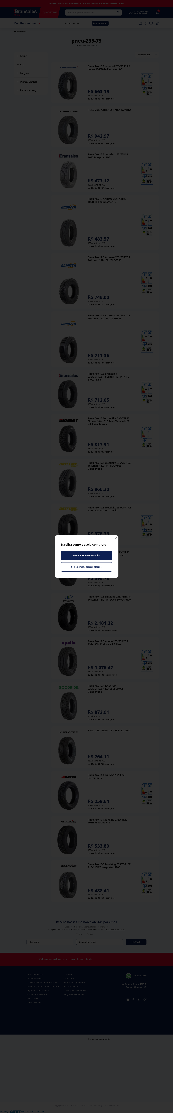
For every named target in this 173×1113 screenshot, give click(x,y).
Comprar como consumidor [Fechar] (86, 555)
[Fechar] (116, 538)
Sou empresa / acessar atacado (86, 567)
